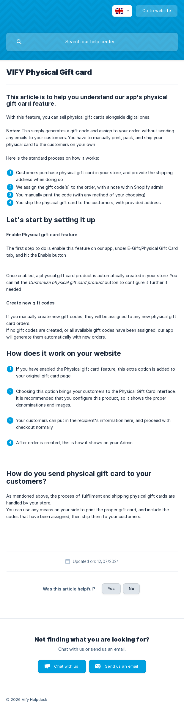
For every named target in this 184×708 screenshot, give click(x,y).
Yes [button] (111, 588)
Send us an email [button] (121, 666)
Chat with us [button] (66, 666)
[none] (122, 11)
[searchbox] (92, 42)
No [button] (131, 588)
